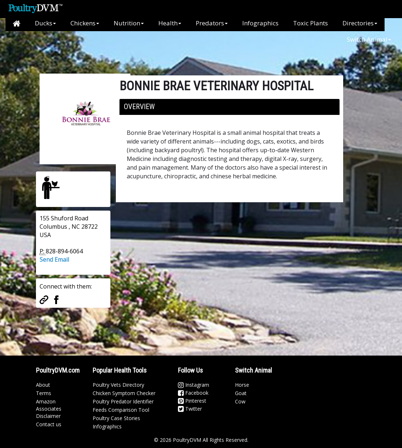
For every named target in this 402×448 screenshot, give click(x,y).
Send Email (54, 260)
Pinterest (192, 400)
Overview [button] (139, 106)
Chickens (84, 23)
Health (169, 23)
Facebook (193, 392)
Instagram (193, 384)
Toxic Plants (310, 23)
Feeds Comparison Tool (121, 409)
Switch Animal (369, 39)
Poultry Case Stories (116, 418)
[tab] (229, 107)
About (43, 384)
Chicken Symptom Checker (124, 393)
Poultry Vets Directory (118, 384)
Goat (241, 393)
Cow (240, 401)
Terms (43, 393)
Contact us (48, 424)
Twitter (190, 408)
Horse (242, 384)
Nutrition (129, 23)
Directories (359, 23)
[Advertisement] (157, 47)
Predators (212, 23)
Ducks (45, 23)
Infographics (260, 23)
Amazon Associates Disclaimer (48, 408)
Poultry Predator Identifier (123, 401)
